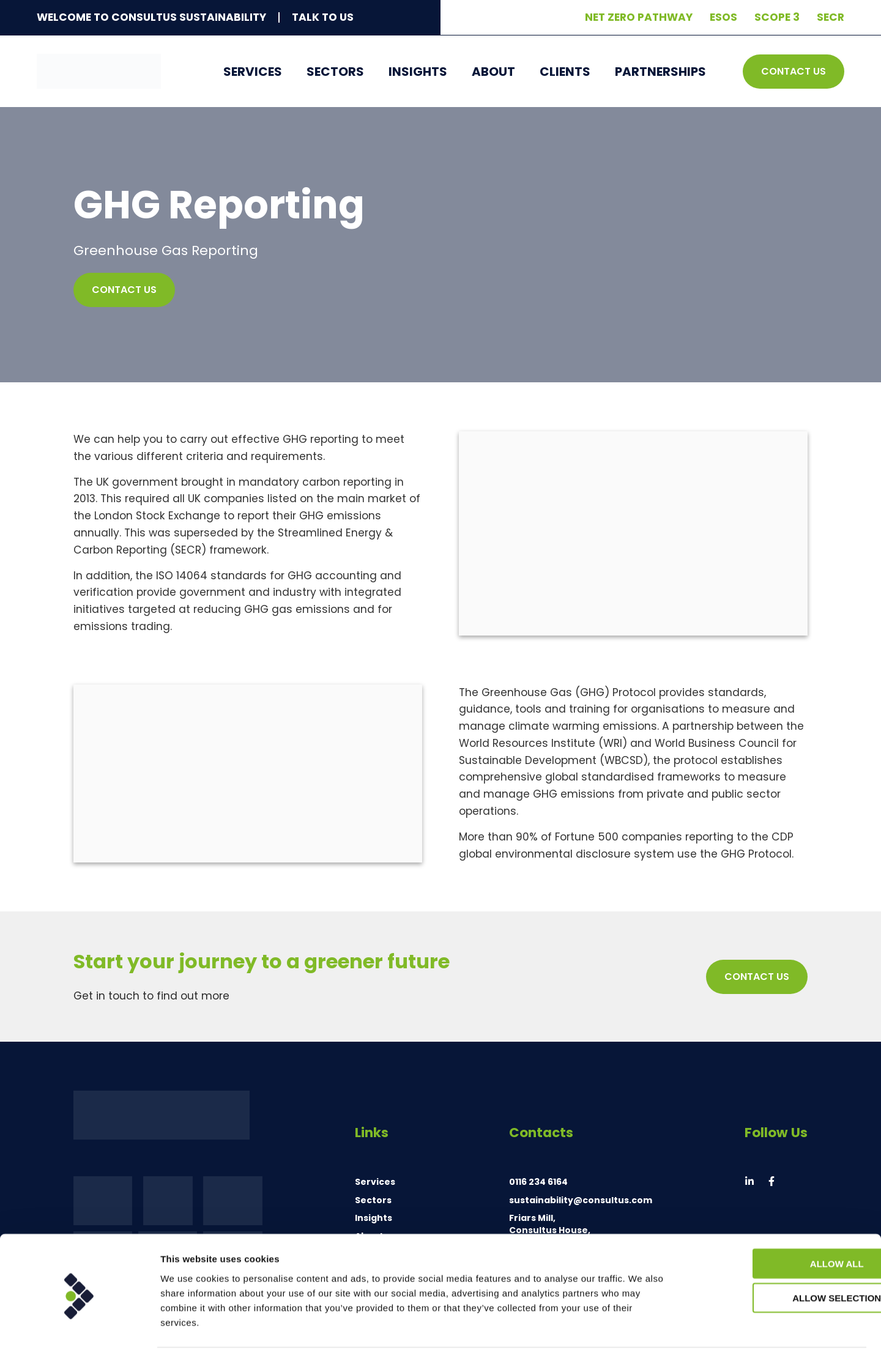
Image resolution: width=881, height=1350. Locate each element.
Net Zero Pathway (639, 17)
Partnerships (660, 71)
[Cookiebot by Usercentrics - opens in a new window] (79, 1326)
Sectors (335, 71)
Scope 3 (777, 17)
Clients (565, 71)
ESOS (723, 17)
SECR (830, 17)
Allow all (779, 1217)
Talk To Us (323, 17)
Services (252, 71)
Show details (642, 1326)
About (493, 71)
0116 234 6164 (538, 1182)
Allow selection (779, 1252)
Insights (417, 71)
